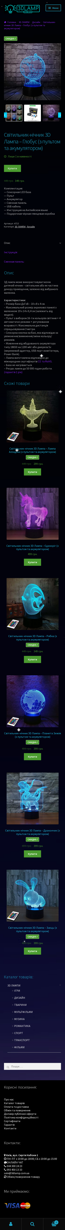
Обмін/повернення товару (23, 1176)
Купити (12, 168)
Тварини (20, 1005)
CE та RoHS (45, 361)
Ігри (17, 990)
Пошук (32, 1224)
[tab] (32, 243)
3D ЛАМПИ (24, 22)
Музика (19, 1019)
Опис (7, 243)
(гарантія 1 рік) (13, 372)
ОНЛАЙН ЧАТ (15, 1162)
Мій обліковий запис (11, 1224)
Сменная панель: (14, 261)
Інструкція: (11, 252)
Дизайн (36, 22)
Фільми (19, 1047)
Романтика (22, 1026)
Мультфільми (23, 1012)
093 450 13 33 (14, 1169)
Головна (11, 22)
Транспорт (22, 1040)
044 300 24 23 (14, 1166)
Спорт (18, 1033)
